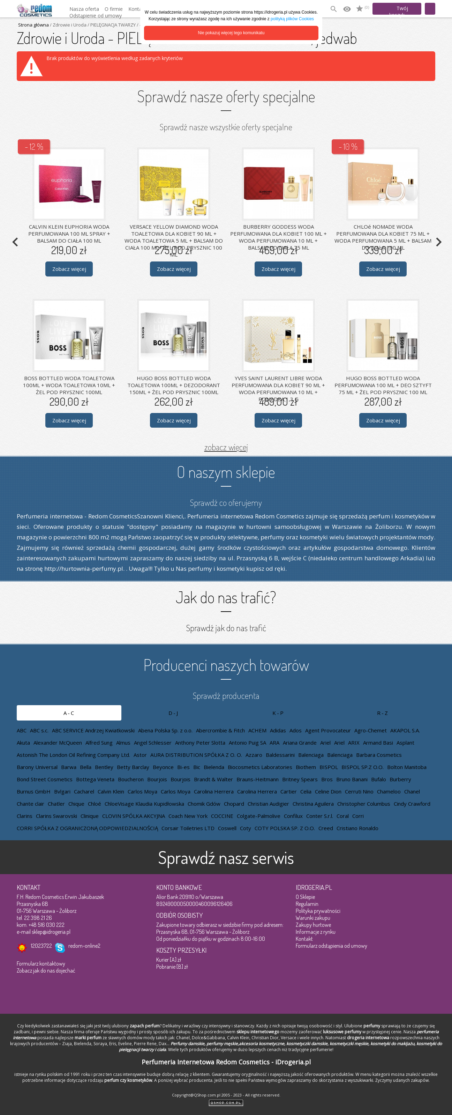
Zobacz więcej (69, 268)
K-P (278, 712)
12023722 (41, 945)
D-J (173, 712)
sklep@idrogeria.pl (51, 931)
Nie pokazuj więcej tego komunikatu (231, 32)
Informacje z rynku (316, 931)
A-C (69, 712)
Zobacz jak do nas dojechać (46, 970)
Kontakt (304, 938)
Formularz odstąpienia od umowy (331, 945)
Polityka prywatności (318, 910)
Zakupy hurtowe (313, 924)
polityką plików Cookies (292, 18)
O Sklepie (305, 896)
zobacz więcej (226, 446)
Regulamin (307, 903)
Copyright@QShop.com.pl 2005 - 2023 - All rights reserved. (226, 1095)
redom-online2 (84, 945)
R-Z (383, 712)
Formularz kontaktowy (41, 963)
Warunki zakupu (313, 917)
